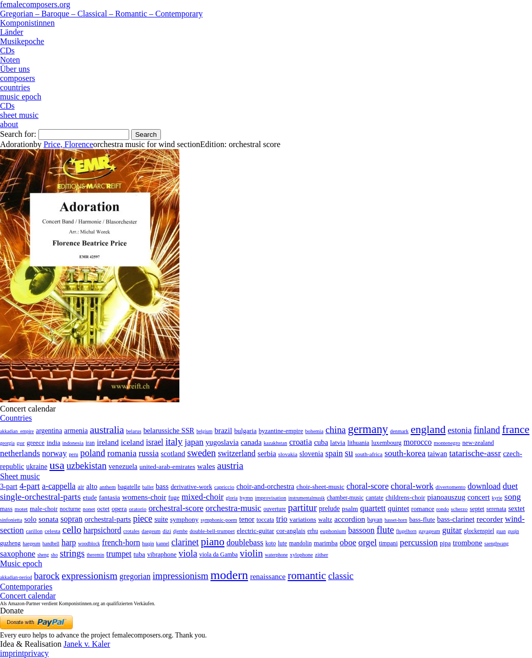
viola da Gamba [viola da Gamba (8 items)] (218, 554)
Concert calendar (28, 595)
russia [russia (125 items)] (148, 453)
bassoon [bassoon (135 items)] (361, 530)
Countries (16, 418)
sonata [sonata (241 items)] (48, 519)
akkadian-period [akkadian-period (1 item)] (16, 577)
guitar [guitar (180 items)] (452, 530)
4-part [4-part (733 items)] (29, 486)
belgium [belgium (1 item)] (204, 431)
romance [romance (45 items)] (422, 508)
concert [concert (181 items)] (478, 497)
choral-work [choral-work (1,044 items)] (412, 486)
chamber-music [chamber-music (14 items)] (345, 498)
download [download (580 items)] (483, 486)
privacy (36, 653)
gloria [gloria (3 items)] (231, 498)
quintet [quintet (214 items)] (399, 508)
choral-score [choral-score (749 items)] (367, 486)
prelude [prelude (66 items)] (329, 508)
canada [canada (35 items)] (251, 442)
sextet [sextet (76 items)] (516, 508)
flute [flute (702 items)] (385, 529)
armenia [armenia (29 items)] (76, 430)
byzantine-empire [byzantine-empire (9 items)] (281, 431)
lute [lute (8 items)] (282, 543)
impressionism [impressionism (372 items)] (181, 575)
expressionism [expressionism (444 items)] (89, 575)
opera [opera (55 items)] (119, 508)
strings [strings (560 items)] (72, 553)
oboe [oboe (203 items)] (348, 542)
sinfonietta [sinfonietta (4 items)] (11, 520)
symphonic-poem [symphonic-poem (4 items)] (218, 520)
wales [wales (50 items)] (206, 466)
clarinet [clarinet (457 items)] (185, 542)
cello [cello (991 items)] (72, 529)
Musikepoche (22, 41)
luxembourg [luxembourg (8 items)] (387, 442)
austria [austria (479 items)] (230, 465)
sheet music (19, 115)
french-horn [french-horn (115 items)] (121, 542)
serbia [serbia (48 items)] (267, 453)
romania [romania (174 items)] (121, 453)
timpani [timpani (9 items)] (388, 543)
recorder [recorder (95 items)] (490, 519)
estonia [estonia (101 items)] (459, 430)
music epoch (20, 96)
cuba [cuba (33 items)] (321, 442)
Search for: (18, 134)
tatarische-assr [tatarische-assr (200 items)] (475, 453)
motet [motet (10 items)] (21, 509)
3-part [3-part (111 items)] (8, 486)
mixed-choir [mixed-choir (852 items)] (202, 497)
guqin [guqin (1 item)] (513, 531)
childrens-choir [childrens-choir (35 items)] (405, 497)
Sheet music (20, 476)
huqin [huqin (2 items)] (148, 543)
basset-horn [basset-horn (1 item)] (395, 520)
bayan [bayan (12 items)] (374, 519)
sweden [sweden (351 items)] (201, 452)
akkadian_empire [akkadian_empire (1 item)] (17, 431)
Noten (10, 59)
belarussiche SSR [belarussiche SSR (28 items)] (169, 430)
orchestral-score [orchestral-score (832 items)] (176, 508)
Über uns (15, 69)
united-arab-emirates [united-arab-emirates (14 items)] (167, 466)
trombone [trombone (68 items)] (467, 543)
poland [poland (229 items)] (93, 453)
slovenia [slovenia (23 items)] (311, 454)
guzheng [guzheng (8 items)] (10, 543)
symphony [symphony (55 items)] (184, 519)
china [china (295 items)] (335, 430)
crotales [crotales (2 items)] (132, 531)
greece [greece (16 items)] (36, 442)
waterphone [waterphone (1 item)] (276, 555)
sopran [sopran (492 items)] (71, 519)
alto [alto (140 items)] (91, 486)
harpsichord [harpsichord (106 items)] (102, 530)
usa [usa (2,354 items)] (56, 465)
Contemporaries (26, 586)
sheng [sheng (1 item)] (43, 555)
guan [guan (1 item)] (501, 531)
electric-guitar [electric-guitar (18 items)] (255, 530)
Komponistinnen (27, 22)
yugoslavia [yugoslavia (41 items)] (222, 442)
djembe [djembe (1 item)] (180, 531)
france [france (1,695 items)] (516, 429)
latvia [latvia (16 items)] (337, 442)
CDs (7, 50)
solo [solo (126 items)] (30, 519)
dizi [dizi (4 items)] (166, 531)
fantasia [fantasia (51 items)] (109, 497)
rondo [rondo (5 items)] (442, 509)
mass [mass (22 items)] (6, 508)
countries (15, 87)
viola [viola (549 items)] (187, 553)
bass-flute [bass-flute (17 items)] (422, 519)
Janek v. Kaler (87, 644)
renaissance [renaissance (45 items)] (267, 576)
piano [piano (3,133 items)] (212, 541)
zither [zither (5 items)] (322, 554)
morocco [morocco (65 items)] (417, 442)
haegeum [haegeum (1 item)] (31, 543)
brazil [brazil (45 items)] (223, 430)
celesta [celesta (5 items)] (52, 531)
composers (17, 78)
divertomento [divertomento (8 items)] (451, 487)
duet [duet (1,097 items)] (510, 486)
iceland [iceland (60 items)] (132, 442)
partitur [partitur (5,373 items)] (302, 507)
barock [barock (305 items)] (46, 576)
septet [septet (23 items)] (476, 508)
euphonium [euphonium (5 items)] (333, 531)
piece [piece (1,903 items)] (142, 518)
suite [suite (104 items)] (161, 519)
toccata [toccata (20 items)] (265, 519)
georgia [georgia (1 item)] (7, 443)
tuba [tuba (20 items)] (139, 554)
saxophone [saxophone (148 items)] (17, 553)
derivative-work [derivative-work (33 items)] (191, 486)
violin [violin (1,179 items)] (251, 553)
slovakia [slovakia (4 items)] (287, 454)
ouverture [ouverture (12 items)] (274, 509)
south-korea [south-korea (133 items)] (404, 453)
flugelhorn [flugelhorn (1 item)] (406, 531)
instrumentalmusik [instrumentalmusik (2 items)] (306, 498)
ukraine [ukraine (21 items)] (36, 466)
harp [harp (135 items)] (69, 542)
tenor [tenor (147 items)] (247, 519)
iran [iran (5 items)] (90, 443)
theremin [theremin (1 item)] (95, 555)
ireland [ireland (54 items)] (108, 442)
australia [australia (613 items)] (107, 429)
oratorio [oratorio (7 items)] (137, 509)
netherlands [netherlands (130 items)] (20, 453)
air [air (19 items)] (80, 486)
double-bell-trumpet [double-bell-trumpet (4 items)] (212, 531)
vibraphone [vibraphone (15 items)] (161, 554)
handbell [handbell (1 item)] (51, 543)
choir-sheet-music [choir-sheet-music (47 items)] (320, 486)
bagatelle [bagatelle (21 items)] (129, 486)
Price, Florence (68, 144)
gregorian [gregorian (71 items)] (135, 576)
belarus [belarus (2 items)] (133, 431)
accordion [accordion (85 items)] (349, 519)
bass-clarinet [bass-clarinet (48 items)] (456, 519)
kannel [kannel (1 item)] (163, 543)
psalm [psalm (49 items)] (350, 508)
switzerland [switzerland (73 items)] (236, 453)
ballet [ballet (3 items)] (148, 487)
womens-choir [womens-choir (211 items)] (144, 497)
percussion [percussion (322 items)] (419, 542)
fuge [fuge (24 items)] (173, 497)
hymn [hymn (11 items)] (246, 498)
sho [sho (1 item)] (54, 555)
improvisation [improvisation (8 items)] (270, 498)
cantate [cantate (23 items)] (374, 497)
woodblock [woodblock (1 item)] (89, 543)
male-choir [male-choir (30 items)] (43, 508)
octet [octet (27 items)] (103, 508)
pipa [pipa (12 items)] (445, 543)
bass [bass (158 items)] (162, 486)
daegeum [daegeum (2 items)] (150, 531)
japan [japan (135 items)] (194, 442)
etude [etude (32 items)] (90, 497)
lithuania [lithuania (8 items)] (358, 442)
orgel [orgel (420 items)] (367, 542)
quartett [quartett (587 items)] (373, 508)
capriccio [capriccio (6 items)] (224, 487)
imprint (12, 653)
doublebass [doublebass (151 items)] (245, 542)
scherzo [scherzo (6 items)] (459, 509)
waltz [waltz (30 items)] (325, 519)
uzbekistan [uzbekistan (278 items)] (87, 466)
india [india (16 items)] (53, 442)
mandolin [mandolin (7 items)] (300, 543)
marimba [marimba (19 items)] (326, 543)
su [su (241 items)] (349, 453)
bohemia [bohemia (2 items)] (314, 431)
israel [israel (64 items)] (154, 442)
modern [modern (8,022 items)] (229, 575)
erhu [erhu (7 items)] (313, 531)
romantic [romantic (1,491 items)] (307, 575)
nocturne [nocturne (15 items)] (69, 509)
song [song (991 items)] (512, 497)
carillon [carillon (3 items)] (34, 531)
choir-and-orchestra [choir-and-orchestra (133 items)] (265, 486)
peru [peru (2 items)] (73, 454)
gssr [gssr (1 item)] (21, 443)
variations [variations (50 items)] (303, 519)
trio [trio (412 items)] (282, 519)
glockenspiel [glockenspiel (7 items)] (479, 531)
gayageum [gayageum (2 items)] (429, 531)
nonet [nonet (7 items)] (89, 509)
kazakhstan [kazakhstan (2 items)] (275, 443)
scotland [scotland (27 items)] (173, 453)
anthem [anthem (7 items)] (107, 487)
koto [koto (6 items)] (270, 543)
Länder (11, 32)
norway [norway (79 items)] (54, 453)
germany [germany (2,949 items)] (368, 429)
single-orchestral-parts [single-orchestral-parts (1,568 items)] (40, 496)
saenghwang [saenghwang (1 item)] (496, 543)
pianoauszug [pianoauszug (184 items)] (446, 497)
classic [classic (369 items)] (341, 575)
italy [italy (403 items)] (174, 441)
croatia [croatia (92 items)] (300, 442)
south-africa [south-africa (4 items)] (369, 454)
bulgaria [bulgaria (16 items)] (245, 431)
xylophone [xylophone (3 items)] (301, 555)
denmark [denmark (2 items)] (399, 431)
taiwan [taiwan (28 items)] (437, 453)
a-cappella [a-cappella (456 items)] (59, 486)
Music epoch (21, 563)
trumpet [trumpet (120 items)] (118, 553)
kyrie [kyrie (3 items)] (497, 498)
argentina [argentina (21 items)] (49, 431)
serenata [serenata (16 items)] (496, 508)
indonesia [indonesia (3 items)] (73, 443)
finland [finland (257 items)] (487, 430)
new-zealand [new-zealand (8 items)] (478, 442)
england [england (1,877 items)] (428, 429)
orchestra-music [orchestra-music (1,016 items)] (233, 508)
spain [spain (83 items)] (334, 453)
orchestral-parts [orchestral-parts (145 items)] (108, 519)
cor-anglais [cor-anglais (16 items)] (290, 530)
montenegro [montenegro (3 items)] (447, 443)
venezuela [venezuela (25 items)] (123, 466)
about (9, 124)
